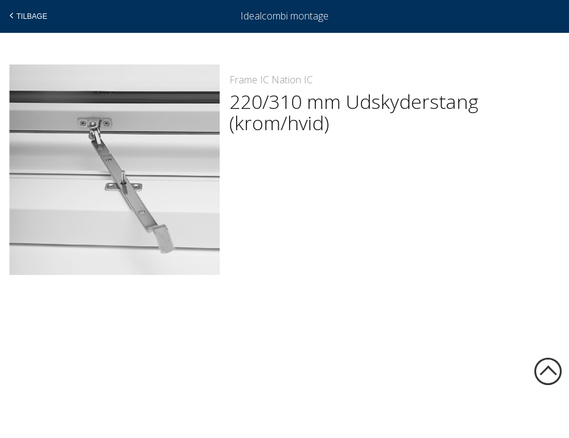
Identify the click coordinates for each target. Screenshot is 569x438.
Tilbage (27, 16)
